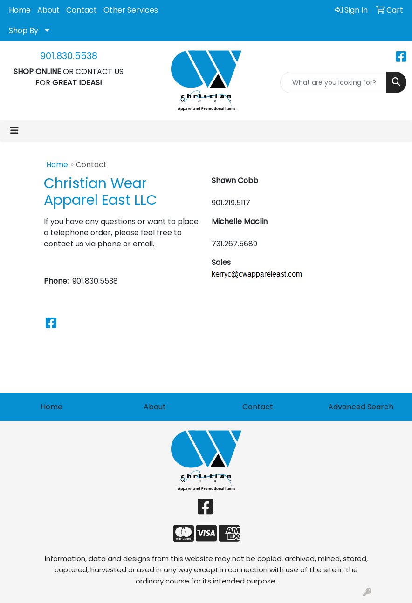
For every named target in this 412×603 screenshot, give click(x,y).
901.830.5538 (68, 55)
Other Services (130, 10)
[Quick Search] (333, 82)
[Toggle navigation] (14, 130)
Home (20, 10)
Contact (81, 10)
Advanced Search (360, 406)
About (48, 10)
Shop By (23, 30)
